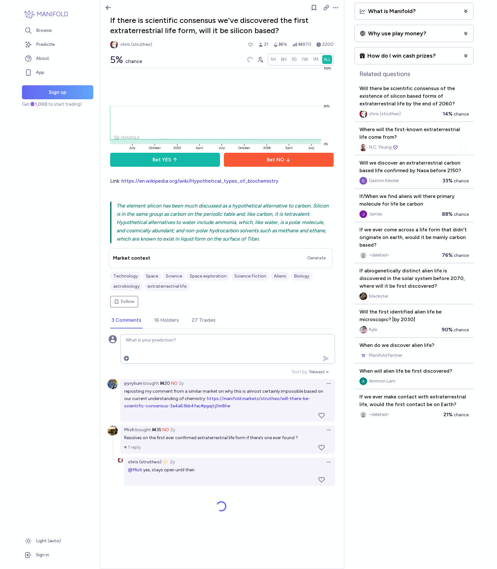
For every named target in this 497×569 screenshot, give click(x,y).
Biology (301, 276)
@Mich (135, 470)
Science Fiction (250, 276)
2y (181, 383)
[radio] (273, 59)
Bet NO (279, 160)
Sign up (58, 92)
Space (152, 276)
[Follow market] (314, 8)
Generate (316, 258)
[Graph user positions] (260, 59)
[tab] (126, 320)
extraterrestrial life (167, 286)
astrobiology (126, 286)
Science (174, 276)
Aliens (280, 276)
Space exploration (208, 276)
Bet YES (165, 160)
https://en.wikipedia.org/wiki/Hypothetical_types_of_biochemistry (200, 181)
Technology (125, 276)
